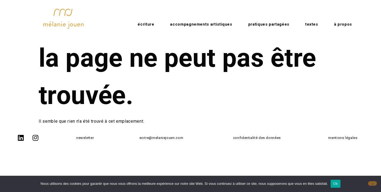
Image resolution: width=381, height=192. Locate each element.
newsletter (85, 138)
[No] (372, 183)
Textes (311, 24)
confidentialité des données (257, 138)
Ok (335, 184)
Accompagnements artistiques (201, 24)
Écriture (146, 24)
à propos (343, 24)
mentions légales (342, 138)
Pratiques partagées (268, 24)
